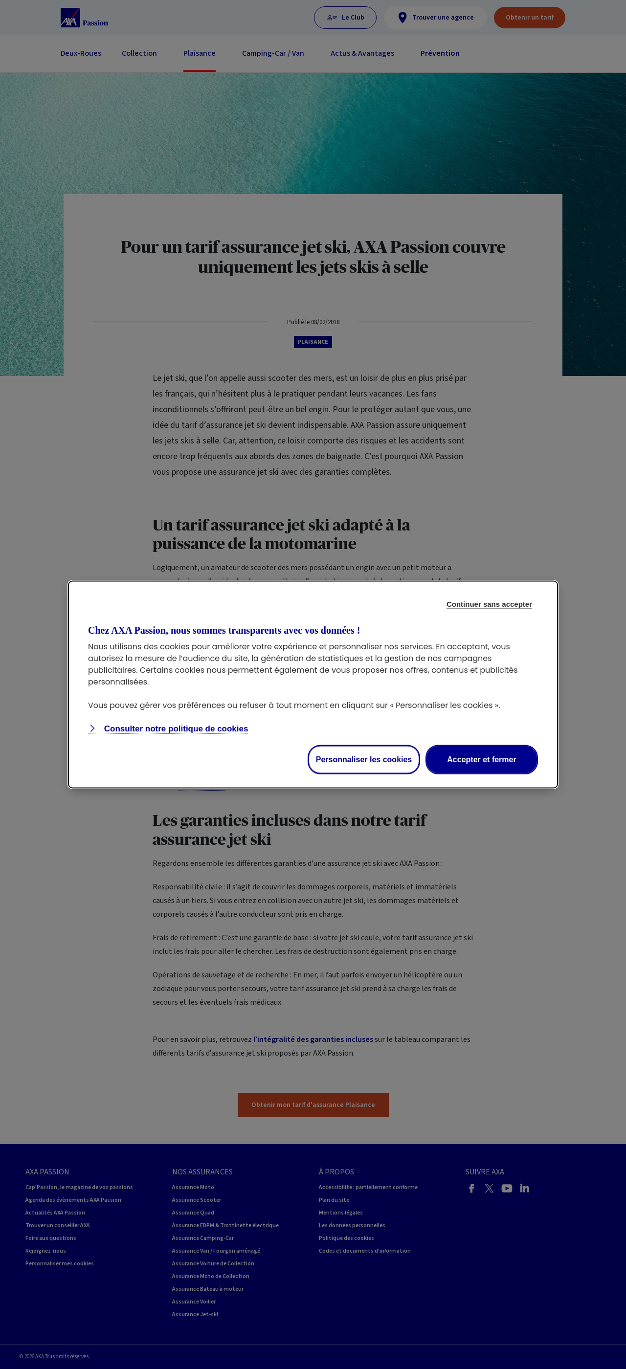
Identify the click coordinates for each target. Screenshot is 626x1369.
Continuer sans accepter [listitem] (489, 604)
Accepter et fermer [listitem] (481, 759)
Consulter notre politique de (175, 728)
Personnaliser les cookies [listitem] (364, 759)
